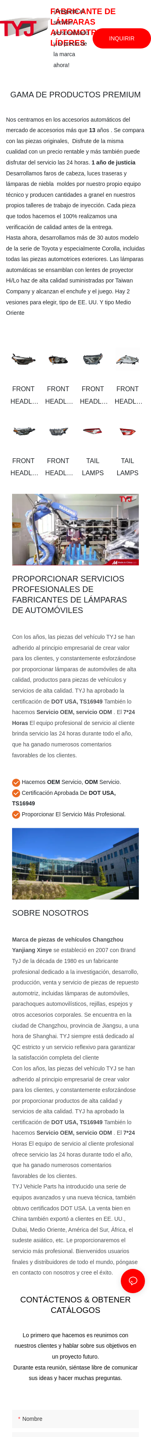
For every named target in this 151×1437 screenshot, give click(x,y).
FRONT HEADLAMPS (23, 397)
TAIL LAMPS (93, 466)
